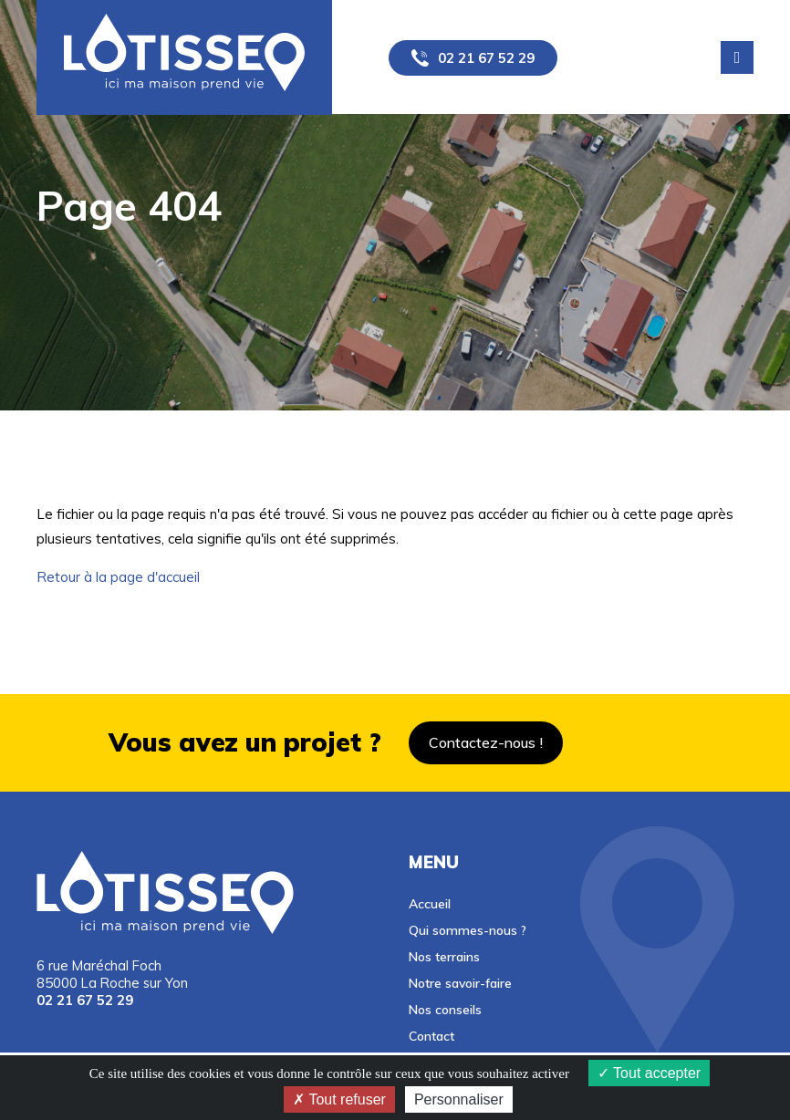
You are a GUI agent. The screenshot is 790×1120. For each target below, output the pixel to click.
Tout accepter (649, 1073)
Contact (431, 1035)
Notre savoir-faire (460, 982)
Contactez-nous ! (486, 742)
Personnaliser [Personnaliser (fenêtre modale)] (459, 1099)
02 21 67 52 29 (486, 58)
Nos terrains (444, 956)
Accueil (430, 903)
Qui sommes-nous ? (467, 930)
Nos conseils (445, 1009)
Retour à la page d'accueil (118, 577)
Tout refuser (339, 1099)
